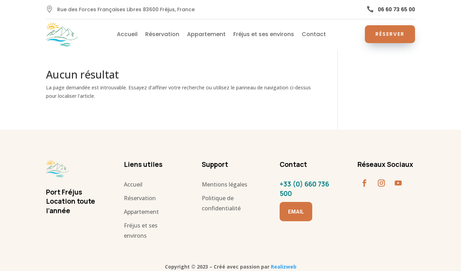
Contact (314, 35)
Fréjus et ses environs (263, 35)
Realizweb (283, 266)
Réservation (162, 35)
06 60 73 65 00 (396, 9)
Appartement (206, 35)
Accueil (127, 35)
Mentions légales (224, 184)
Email (296, 212)
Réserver (390, 34)
